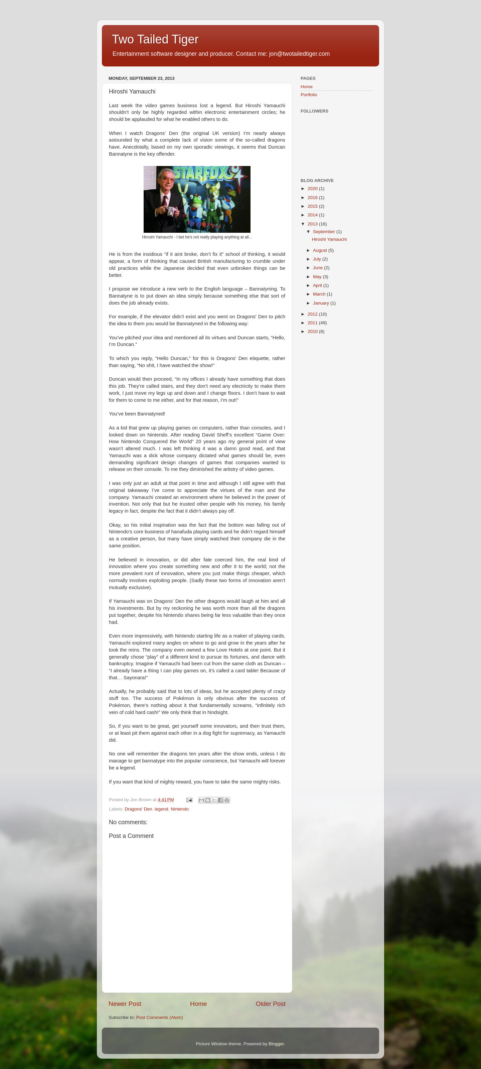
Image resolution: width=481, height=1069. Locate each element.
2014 (313, 214)
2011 (313, 322)
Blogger (276, 1043)
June (318, 267)
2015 (313, 206)
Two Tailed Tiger (155, 39)
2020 (313, 188)
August (320, 250)
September (324, 231)
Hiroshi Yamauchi (329, 239)
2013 (313, 223)
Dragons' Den (138, 809)
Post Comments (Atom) (159, 1017)
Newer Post (125, 1003)
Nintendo (180, 809)
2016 (313, 197)
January (321, 303)
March (320, 294)
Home (198, 1003)
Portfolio (309, 94)
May (318, 276)
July (317, 258)
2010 (313, 331)
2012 (313, 314)
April (318, 285)
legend (161, 809)
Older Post (271, 1003)
